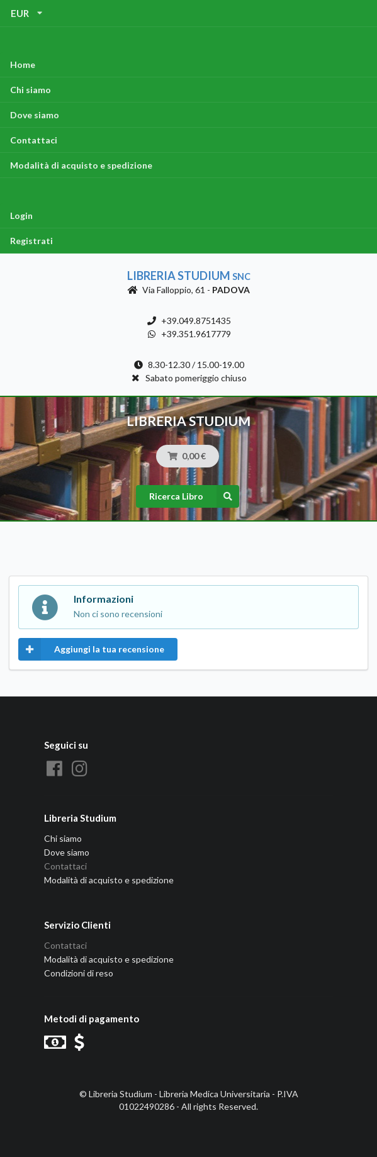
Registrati (31, 240)
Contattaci (33, 140)
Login (21, 215)
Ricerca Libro (194, 496)
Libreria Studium (188, 275)
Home (22, 64)
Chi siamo (30, 89)
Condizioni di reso (78, 973)
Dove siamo (34, 114)
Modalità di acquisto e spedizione (81, 165)
